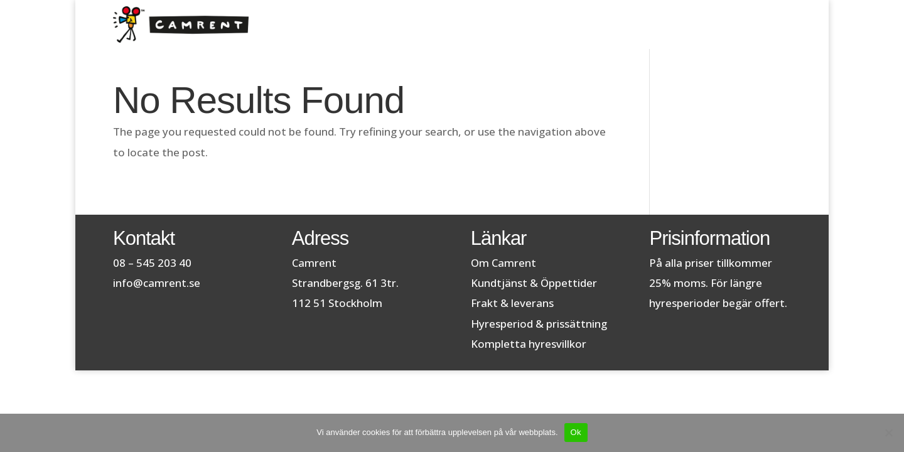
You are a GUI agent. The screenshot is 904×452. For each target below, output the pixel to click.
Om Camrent (503, 263)
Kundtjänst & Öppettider (534, 283)
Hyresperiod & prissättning (539, 323)
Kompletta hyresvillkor (528, 343)
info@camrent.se (156, 283)
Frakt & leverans (512, 303)
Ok (576, 432)
